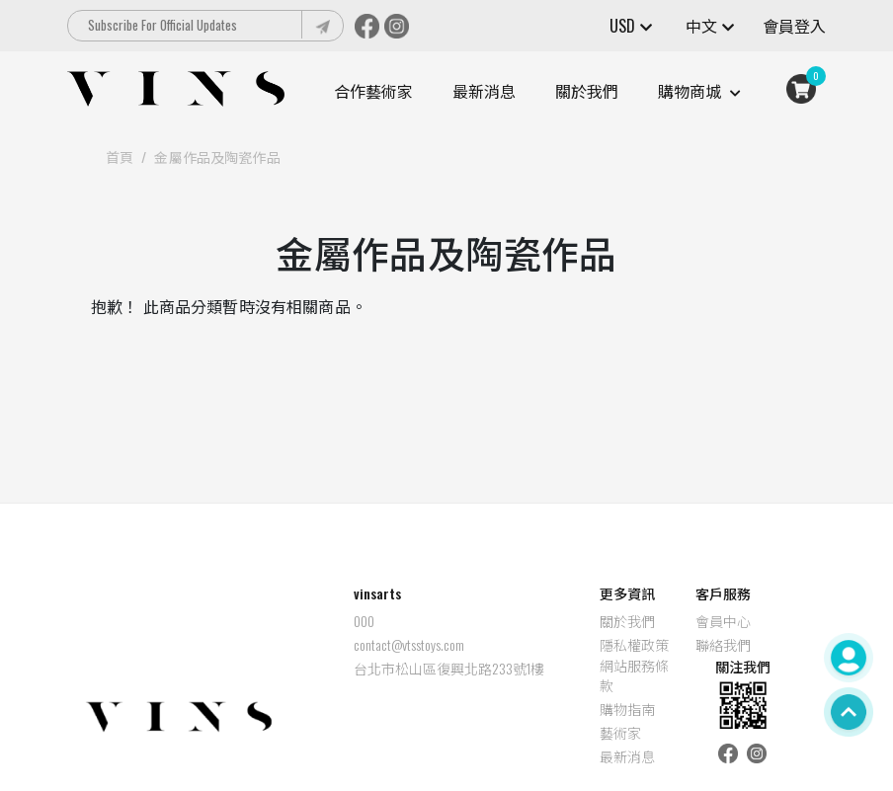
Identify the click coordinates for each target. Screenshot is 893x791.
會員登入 (794, 26)
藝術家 (562, 733)
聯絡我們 (663, 645)
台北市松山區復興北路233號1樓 (389, 668)
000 (304, 621)
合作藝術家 (373, 91)
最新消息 (484, 91)
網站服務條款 (575, 675)
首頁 (119, 156)
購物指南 (569, 709)
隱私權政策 (575, 645)
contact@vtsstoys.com (349, 645)
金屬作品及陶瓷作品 (217, 156)
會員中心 (663, 621)
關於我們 (586, 91)
